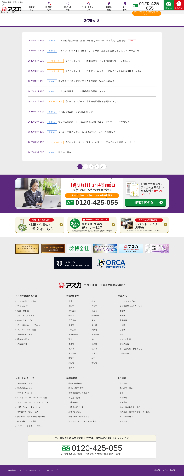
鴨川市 (71, 339)
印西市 (71, 368)
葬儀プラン (31, 8)
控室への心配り (24, 311)
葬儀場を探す (49, 8)
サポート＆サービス (88, 8)
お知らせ (123, 421)
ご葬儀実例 (22, 344)
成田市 (71, 306)
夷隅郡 (94, 330)
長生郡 (94, 325)
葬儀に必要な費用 (76, 388)
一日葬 (122, 325)
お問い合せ (168, 8)
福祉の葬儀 (124, 344)
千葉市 (71, 301)
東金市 (94, 320)
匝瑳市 (71, 358)
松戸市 (94, 349)
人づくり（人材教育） (26, 316)
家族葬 (122, 311)
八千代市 (72, 320)
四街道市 (72, 311)
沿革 (121, 393)
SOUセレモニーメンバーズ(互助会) (32, 398)
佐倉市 (94, 301)
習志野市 (95, 316)
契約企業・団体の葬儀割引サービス (32, 417)
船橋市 (71, 316)
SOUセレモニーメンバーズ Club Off (32, 402)
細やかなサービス (24, 320)
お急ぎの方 (179, 8)
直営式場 (123, 398)
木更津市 (72, 353)
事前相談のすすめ (24, 388)
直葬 (121, 334)
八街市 (94, 306)
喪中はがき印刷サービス (27, 412)
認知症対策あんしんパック (131, 306)
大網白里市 (73, 334)
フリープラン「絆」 (128, 301)
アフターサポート (24, 393)
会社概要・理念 (126, 388)
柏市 (93, 358)
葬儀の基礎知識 (75, 383)
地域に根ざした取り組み (130, 407)
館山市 (94, 339)
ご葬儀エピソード (76, 407)
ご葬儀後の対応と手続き (78, 393)
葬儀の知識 (109, 8)
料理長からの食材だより (78, 417)
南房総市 (95, 334)
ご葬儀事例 (73, 402)
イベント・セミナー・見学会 (29, 426)
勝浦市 (71, 344)
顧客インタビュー (76, 412)
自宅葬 (122, 330)
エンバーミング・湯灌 (26, 330)
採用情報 (123, 402)
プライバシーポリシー (31, 470)
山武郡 (94, 344)
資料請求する (143, 202)
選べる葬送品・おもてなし (28, 325)
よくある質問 (74, 398)
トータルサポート (24, 334)
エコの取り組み (126, 417)
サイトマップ (52, 470)
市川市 (71, 349)
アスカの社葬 (125, 339)
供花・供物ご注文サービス (28, 407)
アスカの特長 (23, 306)
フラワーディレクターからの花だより (84, 421)
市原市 (94, 311)
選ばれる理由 (67, 8)
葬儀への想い (23, 339)
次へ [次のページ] (103, 167)
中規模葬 (123, 320)
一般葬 (122, 316)
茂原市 (71, 325)
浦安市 (94, 363)
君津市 (94, 353)
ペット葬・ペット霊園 (26, 421)
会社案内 (125, 8)
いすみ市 (72, 330)
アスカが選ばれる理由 (26, 301)
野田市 (71, 363)
